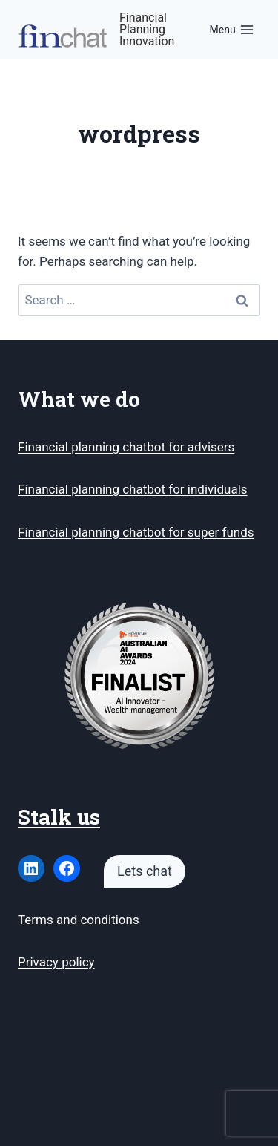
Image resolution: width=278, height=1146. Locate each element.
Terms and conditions (78, 919)
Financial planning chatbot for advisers (126, 446)
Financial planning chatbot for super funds (136, 532)
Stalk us (59, 817)
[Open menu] (231, 29)
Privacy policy (56, 962)
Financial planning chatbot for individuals (133, 489)
